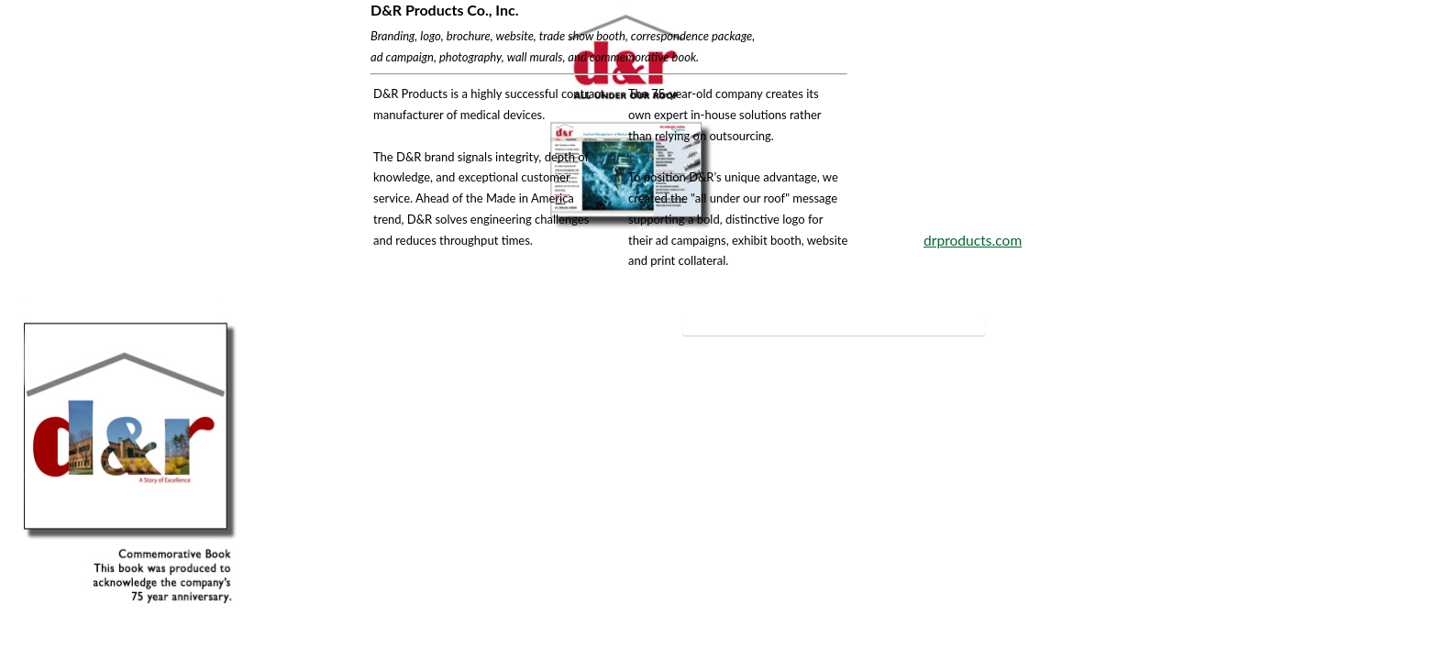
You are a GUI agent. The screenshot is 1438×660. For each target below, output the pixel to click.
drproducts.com (973, 240)
